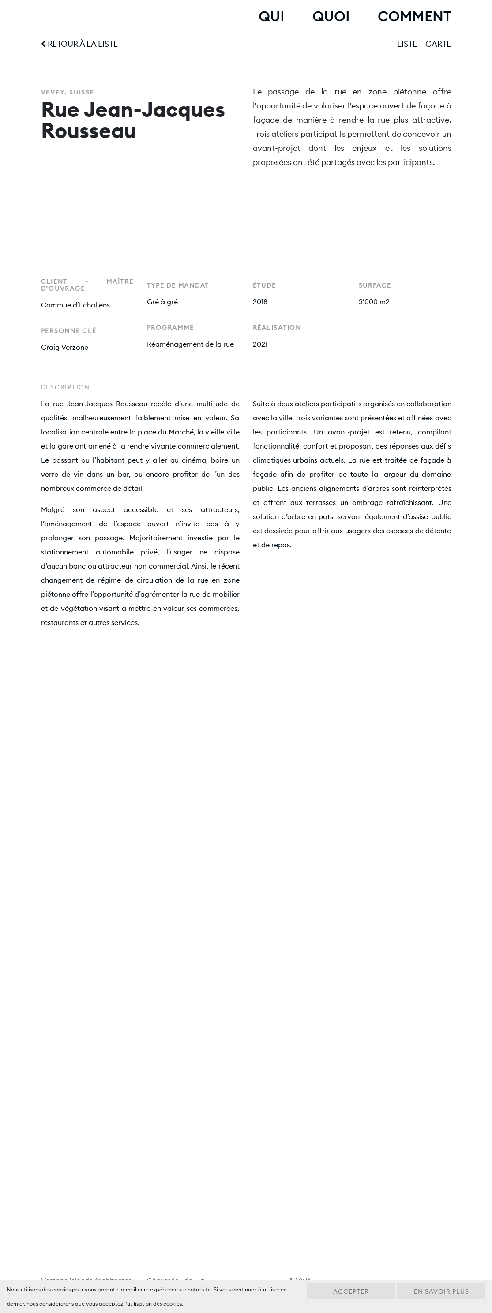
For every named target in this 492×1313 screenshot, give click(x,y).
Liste (407, 44)
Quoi (330, 16)
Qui (271, 16)
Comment (414, 16)
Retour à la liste (79, 44)
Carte (438, 44)
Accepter (351, 1291)
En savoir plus (441, 1291)
